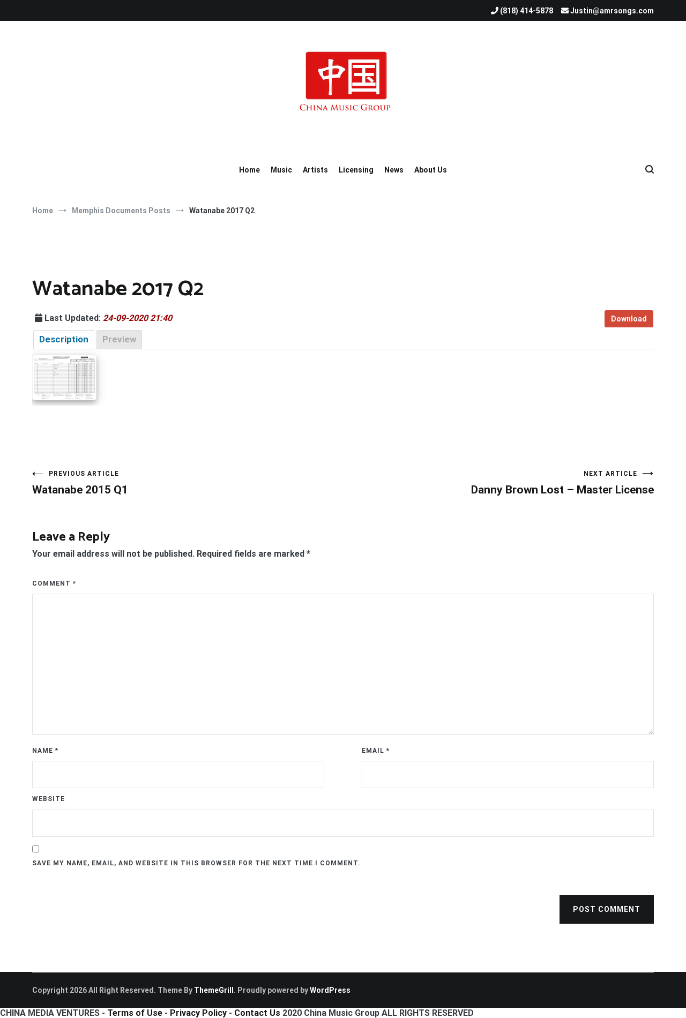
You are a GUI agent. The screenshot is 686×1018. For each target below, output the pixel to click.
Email (376, 750)
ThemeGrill (214, 990)
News (394, 170)
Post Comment (606, 909)
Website (48, 799)
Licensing (356, 170)
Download (629, 319)
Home (249, 170)
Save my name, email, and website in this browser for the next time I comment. (196, 863)
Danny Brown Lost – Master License (498, 483)
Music (281, 170)
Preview (119, 339)
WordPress (330, 990)
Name (45, 750)
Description (63, 339)
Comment (54, 583)
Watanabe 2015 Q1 (187, 483)
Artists (315, 170)
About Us (430, 170)
